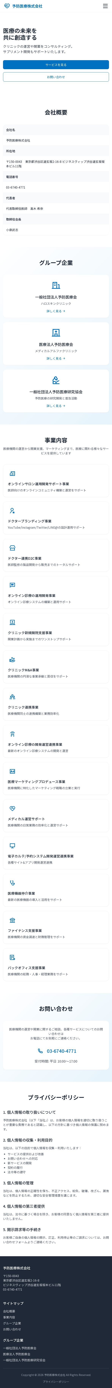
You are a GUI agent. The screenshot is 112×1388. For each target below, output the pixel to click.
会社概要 (9, 1311)
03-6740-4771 (61, 1051)
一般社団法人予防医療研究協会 (24, 1360)
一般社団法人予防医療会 (19, 1348)
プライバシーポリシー (56, 1381)
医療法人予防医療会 (16, 1354)
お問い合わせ (56, 77)
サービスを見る (56, 64)
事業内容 (9, 1317)
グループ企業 (12, 1323)
